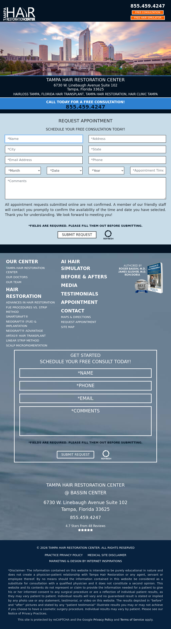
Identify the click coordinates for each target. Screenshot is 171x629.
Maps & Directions (76, 317)
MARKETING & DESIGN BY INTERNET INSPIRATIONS (85, 561)
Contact (72, 310)
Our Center (22, 261)
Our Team (13, 282)
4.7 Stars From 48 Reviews (85, 528)
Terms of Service (132, 619)
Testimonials (79, 293)
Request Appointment (78, 322)
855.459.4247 (147, 6)
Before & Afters (84, 276)
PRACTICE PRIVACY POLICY (64, 555)
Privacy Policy (103, 619)
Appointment (79, 302)
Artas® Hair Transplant (26, 335)
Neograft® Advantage (24, 330)
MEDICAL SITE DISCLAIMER (107, 555)
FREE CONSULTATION (147, 12)
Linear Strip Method (22, 340)
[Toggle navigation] (6, 3)
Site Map (67, 327)
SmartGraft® (17, 316)
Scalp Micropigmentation (26, 345)
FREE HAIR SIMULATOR (147, 17)
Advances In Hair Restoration (30, 302)
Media (69, 285)
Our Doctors (17, 277)
